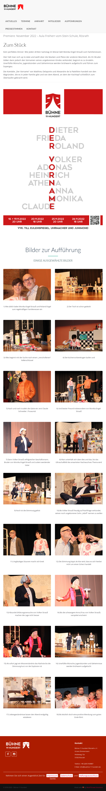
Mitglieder (54, 21)
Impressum (52, 775)
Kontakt (31, 28)
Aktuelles (11, 21)
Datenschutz (66, 775)
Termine (25, 21)
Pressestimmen (13, 28)
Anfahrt (39, 21)
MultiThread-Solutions (95, 787)
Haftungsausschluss (88, 775)
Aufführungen (73, 21)
